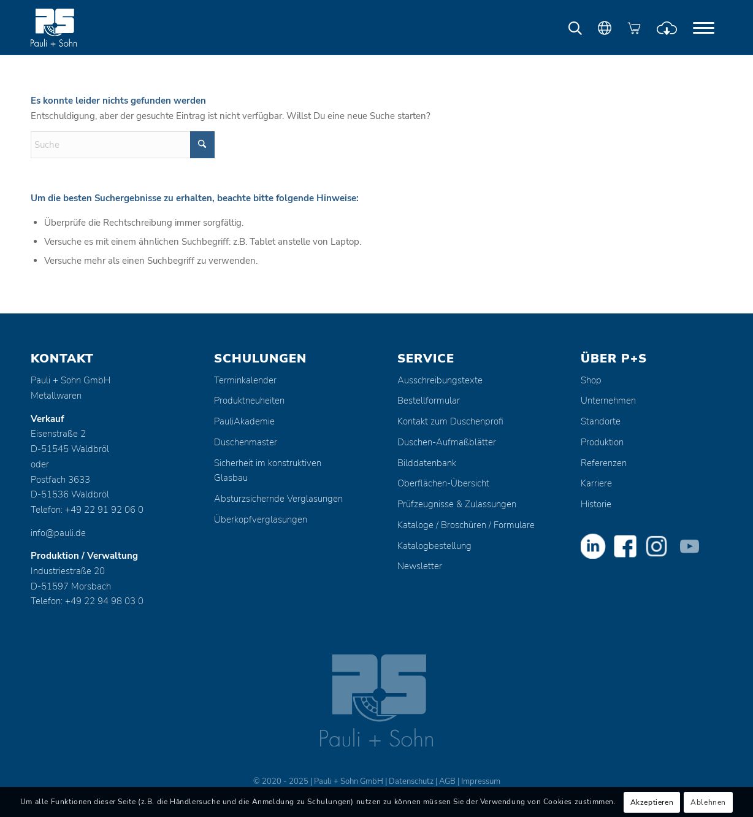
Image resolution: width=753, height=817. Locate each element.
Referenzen (604, 463)
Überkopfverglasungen (260, 519)
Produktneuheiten (249, 400)
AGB (447, 781)
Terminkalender (245, 380)
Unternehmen (608, 400)
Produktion (602, 442)
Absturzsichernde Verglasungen (278, 499)
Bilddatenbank (426, 463)
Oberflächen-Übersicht (443, 483)
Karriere (596, 483)
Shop (591, 380)
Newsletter (419, 566)
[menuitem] (703, 28)
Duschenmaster (245, 442)
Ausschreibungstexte (440, 380)
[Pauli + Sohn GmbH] (77, 28)
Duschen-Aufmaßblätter (446, 442)
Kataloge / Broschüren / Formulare (466, 525)
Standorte (601, 421)
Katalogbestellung (434, 546)
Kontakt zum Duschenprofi (450, 421)
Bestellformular (428, 400)
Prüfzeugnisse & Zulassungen (456, 504)
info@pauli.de (58, 533)
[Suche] (123, 144)
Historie (596, 504)
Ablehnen (708, 802)
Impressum (480, 781)
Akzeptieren (652, 802)
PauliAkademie (244, 421)
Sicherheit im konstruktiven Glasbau (267, 471)
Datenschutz (411, 781)
